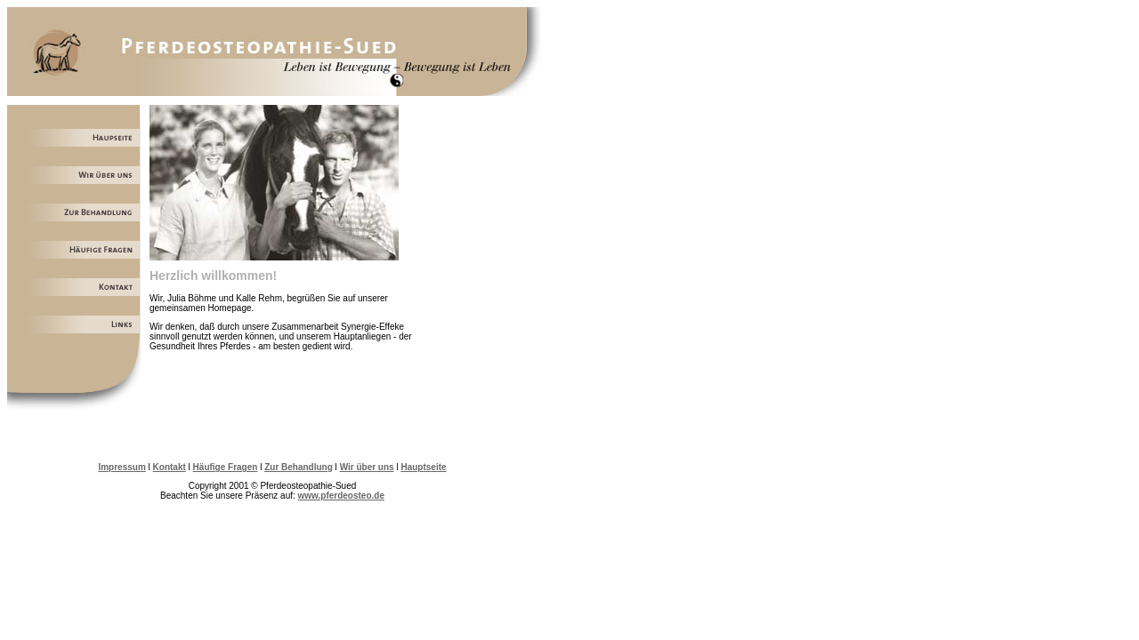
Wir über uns (367, 467)
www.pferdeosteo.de (341, 495)
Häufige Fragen (225, 467)
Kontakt (169, 467)
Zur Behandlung (298, 467)
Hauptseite (423, 467)
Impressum (121, 467)
